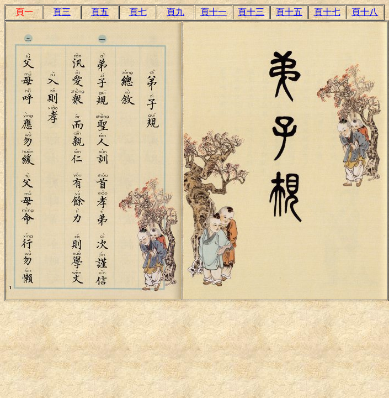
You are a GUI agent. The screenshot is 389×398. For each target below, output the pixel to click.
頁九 (175, 12)
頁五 (100, 12)
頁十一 (213, 12)
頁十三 (251, 12)
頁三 (62, 12)
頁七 (138, 12)
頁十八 (364, 12)
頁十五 (289, 12)
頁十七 (327, 12)
